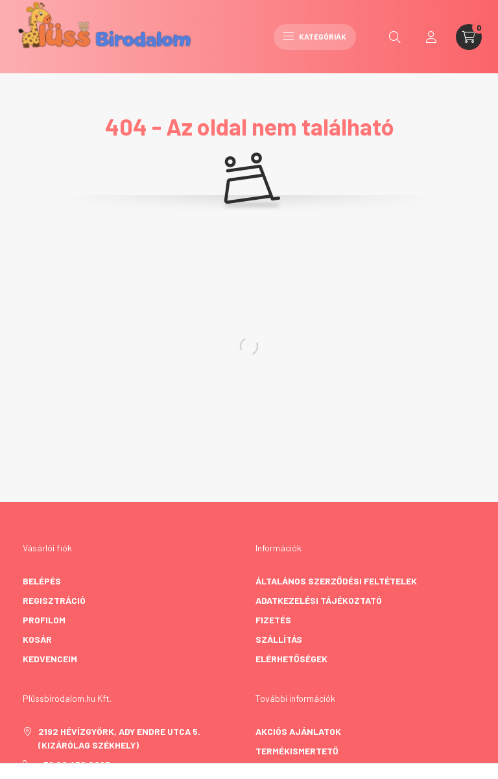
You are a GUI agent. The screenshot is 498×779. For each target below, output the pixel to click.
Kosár (37, 639)
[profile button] (431, 37)
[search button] (395, 37)
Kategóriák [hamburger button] (314, 36)
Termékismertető (296, 750)
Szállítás (278, 639)
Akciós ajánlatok (298, 731)
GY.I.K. (268, 770)
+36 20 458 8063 (74, 764)
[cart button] (469, 37)
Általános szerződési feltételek (336, 580)
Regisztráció (54, 600)
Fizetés (273, 619)
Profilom (44, 619)
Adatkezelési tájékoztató (318, 600)
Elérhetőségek (291, 658)
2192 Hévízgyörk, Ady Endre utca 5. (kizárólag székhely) (119, 738)
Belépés (42, 580)
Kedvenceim (50, 658)
